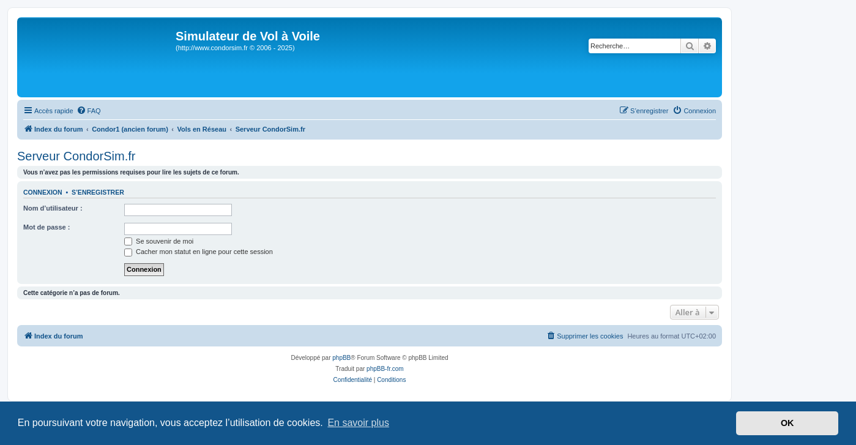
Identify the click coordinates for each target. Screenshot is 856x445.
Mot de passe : (46, 227)
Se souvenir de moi (158, 241)
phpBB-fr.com (385, 368)
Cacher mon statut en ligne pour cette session (198, 251)
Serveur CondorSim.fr (76, 156)
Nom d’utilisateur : (53, 208)
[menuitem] (88, 110)
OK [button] (787, 423)
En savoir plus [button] (358, 422)
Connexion (42, 192)
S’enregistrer (98, 192)
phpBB (341, 357)
